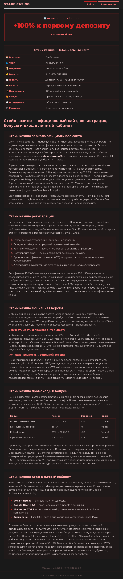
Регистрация (108, 4)
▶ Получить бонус (61, 34)
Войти (90, 4)
